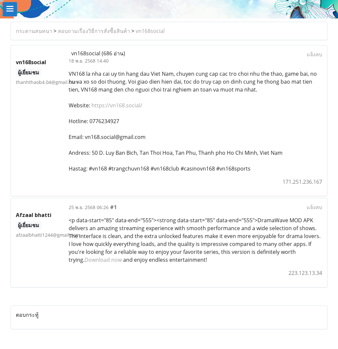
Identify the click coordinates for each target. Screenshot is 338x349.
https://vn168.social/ (116, 105)
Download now (103, 259)
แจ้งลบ (314, 54)
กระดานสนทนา (34, 31)
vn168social (150, 31)
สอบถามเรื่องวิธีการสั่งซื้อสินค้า (94, 31)
